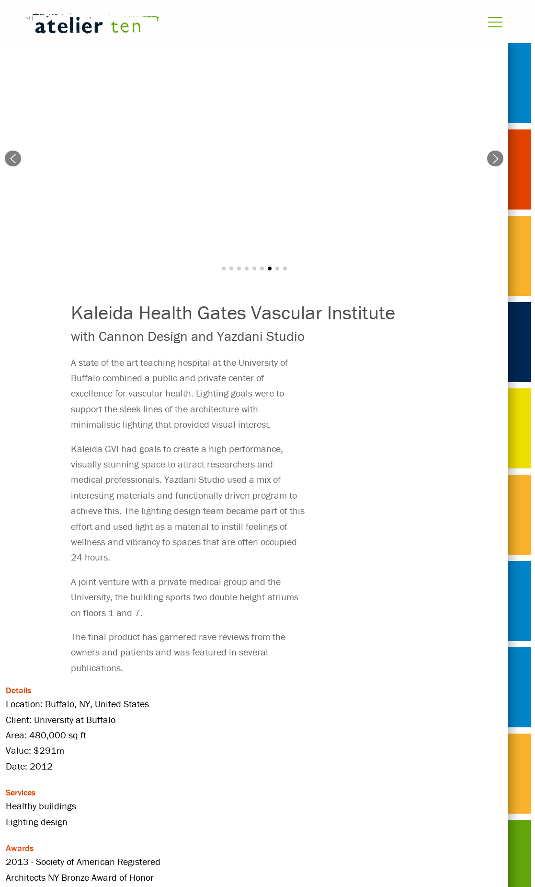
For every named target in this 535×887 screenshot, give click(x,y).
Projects (87, 774)
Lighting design (102, 790)
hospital (400, 774)
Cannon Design (190, 774)
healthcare (259, 774)
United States (176, 790)
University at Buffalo (260, 790)
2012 (131, 774)
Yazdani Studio (348, 790)
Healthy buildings (332, 774)
